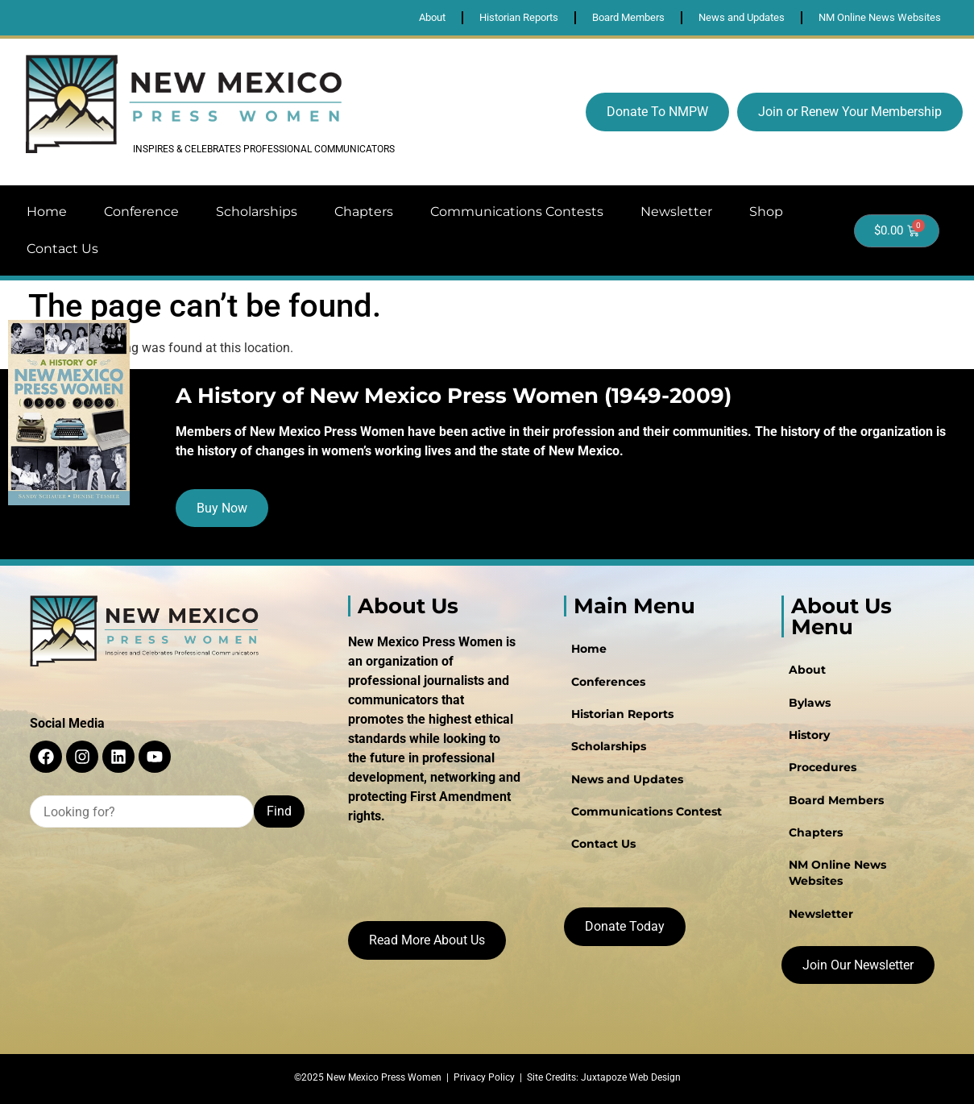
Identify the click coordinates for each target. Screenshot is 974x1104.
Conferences (607, 681)
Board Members (835, 799)
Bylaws (809, 702)
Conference (141, 211)
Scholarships (256, 211)
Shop (766, 211)
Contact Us (62, 248)
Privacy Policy (484, 1077)
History (808, 735)
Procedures (822, 767)
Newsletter (676, 211)
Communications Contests (516, 211)
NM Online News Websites (836, 872)
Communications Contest (645, 810)
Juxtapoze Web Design (631, 1077)
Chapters (363, 211)
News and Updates (626, 778)
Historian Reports (621, 714)
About (806, 670)
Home (47, 211)
